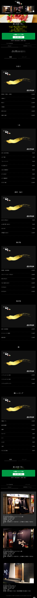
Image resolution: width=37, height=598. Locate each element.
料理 (10, 57)
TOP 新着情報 (9, 43)
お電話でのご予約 (18, 36)
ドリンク (24, 57)
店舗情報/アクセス (27, 487)
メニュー (10, 487)
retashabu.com (18, 595)
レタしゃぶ (27, 43)
